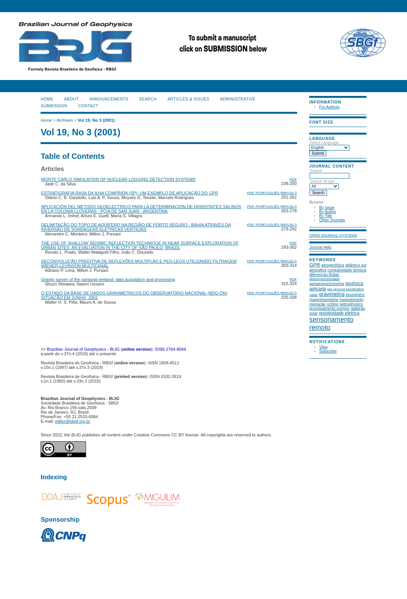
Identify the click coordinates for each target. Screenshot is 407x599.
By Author (327, 212)
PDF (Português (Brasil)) (272, 193)
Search (329, 173)
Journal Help (320, 247)
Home (47, 99)
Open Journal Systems (333, 235)
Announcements (108, 99)
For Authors (329, 107)
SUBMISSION (54, 106)
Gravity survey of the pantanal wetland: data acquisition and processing (108, 279)
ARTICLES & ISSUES (188, 99)
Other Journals (332, 220)
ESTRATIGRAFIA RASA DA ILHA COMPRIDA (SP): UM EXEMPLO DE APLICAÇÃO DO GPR (129, 193)
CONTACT (88, 106)
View (323, 347)
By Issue (326, 207)
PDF (293, 179)
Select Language (324, 143)
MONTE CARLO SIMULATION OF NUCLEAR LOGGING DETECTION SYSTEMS (118, 179)
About (71, 99)
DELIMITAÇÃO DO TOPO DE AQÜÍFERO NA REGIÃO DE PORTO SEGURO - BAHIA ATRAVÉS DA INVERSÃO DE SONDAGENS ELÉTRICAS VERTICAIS (136, 227)
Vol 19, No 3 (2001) (96, 120)
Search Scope (324, 183)
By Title (325, 216)
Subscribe (328, 351)
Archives (64, 120)
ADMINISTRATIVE (238, 99)
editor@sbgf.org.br (72, 421)
